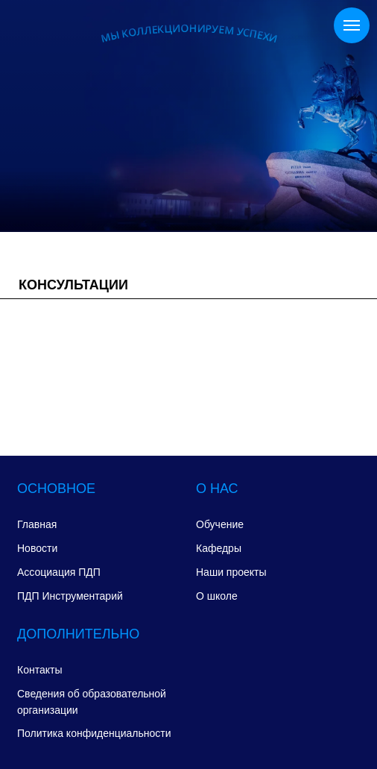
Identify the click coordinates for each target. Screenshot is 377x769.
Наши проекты (231, 572)
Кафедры (218, 548)
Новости (37, 548)
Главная (37, 524)
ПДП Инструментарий (70, 596)
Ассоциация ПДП (59, 572)
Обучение (220, 524)
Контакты (39, 670)
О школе (217, 596)
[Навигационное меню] (351, 25)
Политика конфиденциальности (94, 733)
